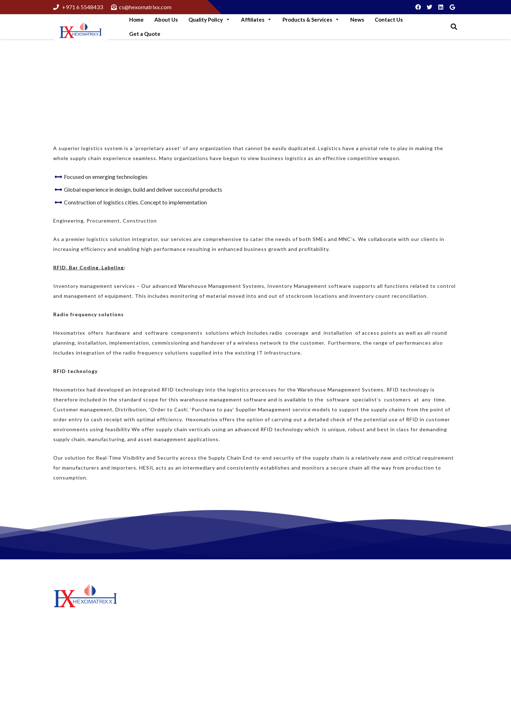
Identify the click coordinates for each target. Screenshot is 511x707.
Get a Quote (144, 34)
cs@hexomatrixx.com (416, 660)
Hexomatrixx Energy (289, 634)
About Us (166, 19)
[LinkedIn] (440, 7)
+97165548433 (409, 636)
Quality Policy (209, 19)
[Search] (454, 27)
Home (136, 19)
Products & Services (311, 19)
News (357, 19)
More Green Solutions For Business (201, 620)
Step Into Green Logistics (189, 602)
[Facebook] (418, 7)
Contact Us (389, 19)
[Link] (80, 30)
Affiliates (256, 19)
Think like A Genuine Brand (192, 664)
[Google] (452, 7)
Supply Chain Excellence (113, 80)
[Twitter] (429, 7)
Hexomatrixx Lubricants (293, 612)
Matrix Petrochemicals (292, 623)
